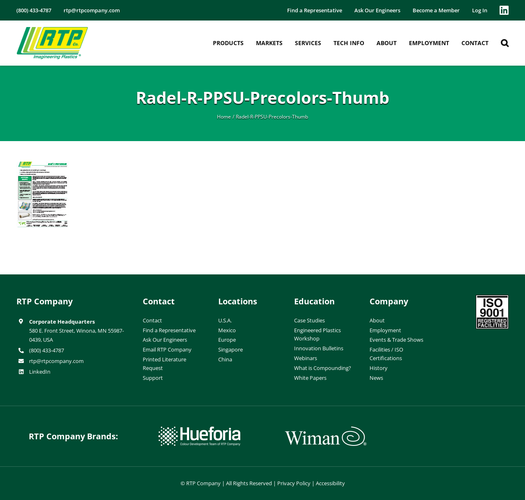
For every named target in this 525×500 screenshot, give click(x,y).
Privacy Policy (293, 483)
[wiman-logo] (326, 429)
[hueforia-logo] (199, 429)
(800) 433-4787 (46, 350)
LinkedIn (39, 371)
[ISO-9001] (492, 298)
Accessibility (330, 483)
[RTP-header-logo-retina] (52, 29)
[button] (505, 43)
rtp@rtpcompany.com (56, 361)
